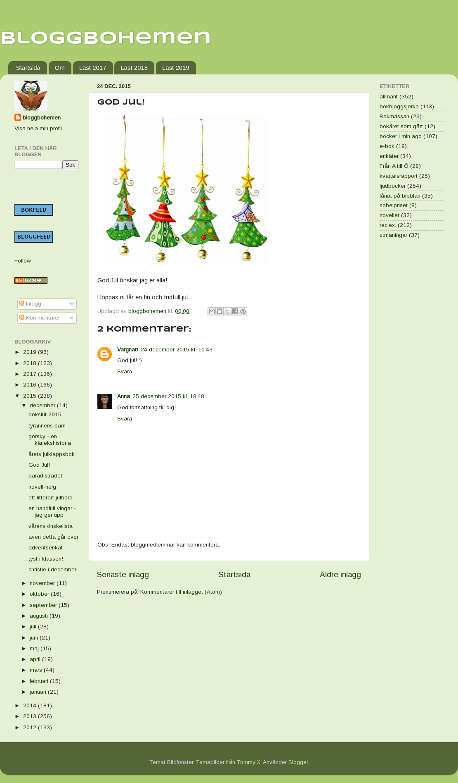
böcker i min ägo (401, 136)
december (43, 405)
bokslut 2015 (44, 414)
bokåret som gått (401, 126)
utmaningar (393, 235)
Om (60, 67)
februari (40, 681)
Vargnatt (127, 349)
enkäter (389, 156)
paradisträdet (45, 476)
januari (39, 692)
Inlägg (30, 304)
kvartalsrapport (399, 176)
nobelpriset (394, 205)
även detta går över (53, 537)
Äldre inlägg (340, 574)
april (36, 659)
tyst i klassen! (45, 559)
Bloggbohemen (105, 38)
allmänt (389, 96)
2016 (30, 385)
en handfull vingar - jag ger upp (52, 511)
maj (35, 648)
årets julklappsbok (51, 454)
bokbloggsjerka (399, 106)
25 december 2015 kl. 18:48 (168, 396)
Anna (123, 396)
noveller (389, 215)
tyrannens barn (47, 426)
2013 (30, 716)
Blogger (298, 762)
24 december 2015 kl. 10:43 (176, 349)
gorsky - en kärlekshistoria (49, 439)
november (43, 583)
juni (35, 638)
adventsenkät (45, 547)
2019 (30, 352)
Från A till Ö (394, 166)
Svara (124, 371)
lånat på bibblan (400, 196)
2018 (30, 363)
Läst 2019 (175, 67)
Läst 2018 (134, 67)
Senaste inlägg (123, 574)
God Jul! (39, 465)
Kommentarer (39, 318)
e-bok (387, 146)
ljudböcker (393, 186)
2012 (30, 727)
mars (37, 670)
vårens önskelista (50, 526)
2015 (30, 396)
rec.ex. (388, 225)
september (44, 605)
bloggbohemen (42, 118)
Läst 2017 (92, 67)
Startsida (28, 67)
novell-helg (42, 487)
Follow (22, 261)
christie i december (52, 569)
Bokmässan (394, 116)
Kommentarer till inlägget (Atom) (181, 592)
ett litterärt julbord (50, 497)
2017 (30, 374)
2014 (30, 705)
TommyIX (248, 762)
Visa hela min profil (38, 128)
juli (34, 626)
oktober (40, 594)
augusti (40, 616)
